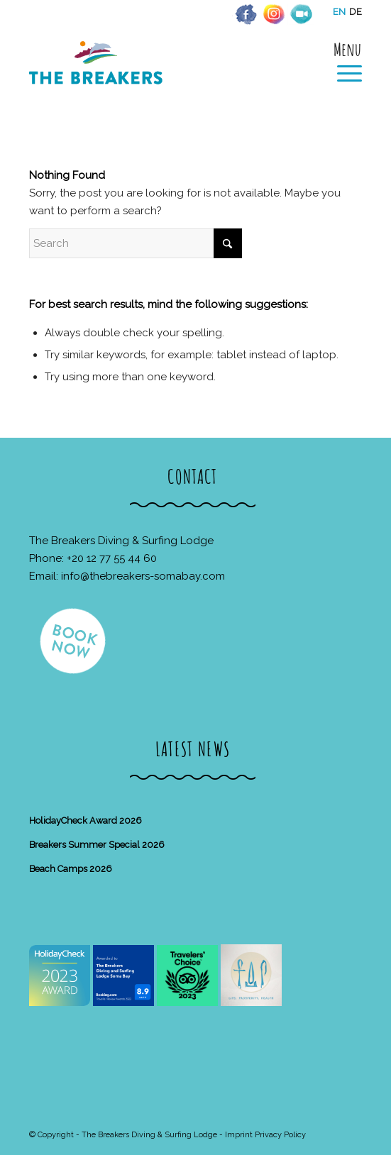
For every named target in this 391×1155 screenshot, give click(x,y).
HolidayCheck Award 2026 (85, 820)
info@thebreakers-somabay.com (143, 576)
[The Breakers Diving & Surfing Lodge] (162, 77)
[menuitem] (342, 61)
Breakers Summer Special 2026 (97, 844)
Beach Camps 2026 (70, 868)
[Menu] (342, 61)
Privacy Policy (280, 1134)
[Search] (135, 243)
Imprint (239, 1134)
